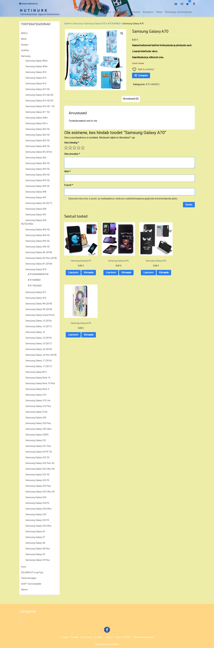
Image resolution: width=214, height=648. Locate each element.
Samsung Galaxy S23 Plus (38, 486)
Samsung (25, 56)
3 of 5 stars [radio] (74, 147)
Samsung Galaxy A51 (36, 214)
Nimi (67, 171)
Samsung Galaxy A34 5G (38, 174)
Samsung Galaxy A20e (37, 117)
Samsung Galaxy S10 (36, 394)
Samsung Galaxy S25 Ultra (38, 525)
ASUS (24, 39)
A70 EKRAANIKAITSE (38, 274)
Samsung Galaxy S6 (35, 531)
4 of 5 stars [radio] (78, 147)
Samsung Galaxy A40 (36, 191)
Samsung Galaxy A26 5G (38, 146)
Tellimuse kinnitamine (178, 12)
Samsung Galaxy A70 (36, 269)
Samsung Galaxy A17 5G (38, 112)
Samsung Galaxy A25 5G (38, 140)
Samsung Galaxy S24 (36, 497)
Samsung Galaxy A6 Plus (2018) (41, 258)
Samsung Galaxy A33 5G (38, 169)
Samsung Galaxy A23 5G (38, 134)
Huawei (24, 44)
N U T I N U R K (33, 10)
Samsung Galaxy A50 (36, 209)
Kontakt (106, 12)
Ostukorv (148, 12)
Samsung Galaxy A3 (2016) (39, 152)
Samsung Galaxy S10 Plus (38, 406)
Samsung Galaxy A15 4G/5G (39, 100)
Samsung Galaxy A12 (36, 77)
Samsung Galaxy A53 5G (38, 229)
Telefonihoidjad (28, 578)
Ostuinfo (135, 12)
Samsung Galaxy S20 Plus (38, 423)
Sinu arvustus (72, 153)
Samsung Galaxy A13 (36, 83)
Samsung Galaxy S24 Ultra (38, 508)
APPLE (24, 33)
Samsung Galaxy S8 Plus (38, 548)
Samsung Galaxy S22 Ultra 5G (40, 468)
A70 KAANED (34, 280)
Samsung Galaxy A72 (36, 298)
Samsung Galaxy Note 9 (37, 389)
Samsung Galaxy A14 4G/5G (39, 95)
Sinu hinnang (71, 142)
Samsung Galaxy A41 (36, 197)
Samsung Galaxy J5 (35, 332)
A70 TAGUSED (35, 285)
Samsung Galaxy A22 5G (38, 129)
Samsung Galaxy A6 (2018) (39, 252)
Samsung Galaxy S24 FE (37, 503)
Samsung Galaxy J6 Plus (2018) (41, 355)
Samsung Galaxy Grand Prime (40, 315)
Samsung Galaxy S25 (36, 514)
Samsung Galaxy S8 (35, 543)
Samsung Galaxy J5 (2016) (39, 337)
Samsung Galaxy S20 (36, 417)
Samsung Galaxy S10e (36, 412)
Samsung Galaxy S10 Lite (38, 400)
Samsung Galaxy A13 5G (38, 89)
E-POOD (126, 637)
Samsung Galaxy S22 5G (38, 457)
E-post (68, 185)
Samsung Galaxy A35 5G (38, 180)
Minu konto (120, 12)
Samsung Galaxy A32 (36, 157)
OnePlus (25, 50)
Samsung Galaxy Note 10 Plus (40, 383)
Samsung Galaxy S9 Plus (38, 560)
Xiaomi (24, 589)
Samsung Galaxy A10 (36, 72)
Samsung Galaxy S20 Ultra (38, 429)
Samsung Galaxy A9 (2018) (39, 309)
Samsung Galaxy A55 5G (38, 241)
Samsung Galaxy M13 (36, 372)
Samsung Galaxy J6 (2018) (39, 349)
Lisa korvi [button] (79, 268)
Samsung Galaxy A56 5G (38, 246)
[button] (122, 33)
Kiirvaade (78, 275)
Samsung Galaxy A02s (37, 60)
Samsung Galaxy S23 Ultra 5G (40, 491)
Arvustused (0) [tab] (131, 98)
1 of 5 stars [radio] (66, 147)
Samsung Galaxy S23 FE (37, 480)
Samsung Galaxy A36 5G (38, 186)
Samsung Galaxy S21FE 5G (39, 451)
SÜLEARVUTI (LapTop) (32, 572)
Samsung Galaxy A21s (37, 123)
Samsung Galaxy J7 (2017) (39, 366)
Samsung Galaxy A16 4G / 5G (40, 106)
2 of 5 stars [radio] (70, 147)
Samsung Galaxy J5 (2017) (39, 343)
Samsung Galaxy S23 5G (38, 474)
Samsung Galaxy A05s (37, 66)
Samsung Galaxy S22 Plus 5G (40, 463)
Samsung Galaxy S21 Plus (38, 446)
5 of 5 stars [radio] (83, 147)
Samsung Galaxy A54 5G (38, 235)
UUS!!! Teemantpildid (31, 583)
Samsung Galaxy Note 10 (38, 377)
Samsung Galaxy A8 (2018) (39, 303)
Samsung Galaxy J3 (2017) (39, 326)
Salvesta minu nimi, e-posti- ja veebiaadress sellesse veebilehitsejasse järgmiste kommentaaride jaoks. (123, 198)
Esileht (67, 23)
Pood (159, 12)
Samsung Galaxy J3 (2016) (39, 320)
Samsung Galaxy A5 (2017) (39, 203)
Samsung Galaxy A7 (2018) (39, 263)
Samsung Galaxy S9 (35, 554)
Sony (23, 566)
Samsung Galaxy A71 (36, 292)
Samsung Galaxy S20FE (37, 434)
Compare (93, 12)
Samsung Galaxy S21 (36, 440)
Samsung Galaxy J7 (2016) (39, 360)
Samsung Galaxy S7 (35, 537)
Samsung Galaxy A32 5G (38, 163)
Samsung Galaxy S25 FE (37, 520)
